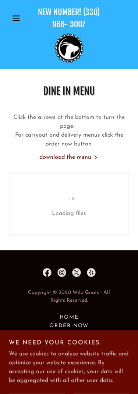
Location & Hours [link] (69, 334)
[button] (18, 18)
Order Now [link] (69, 326)
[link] (69, 48)
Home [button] (69, 317)
